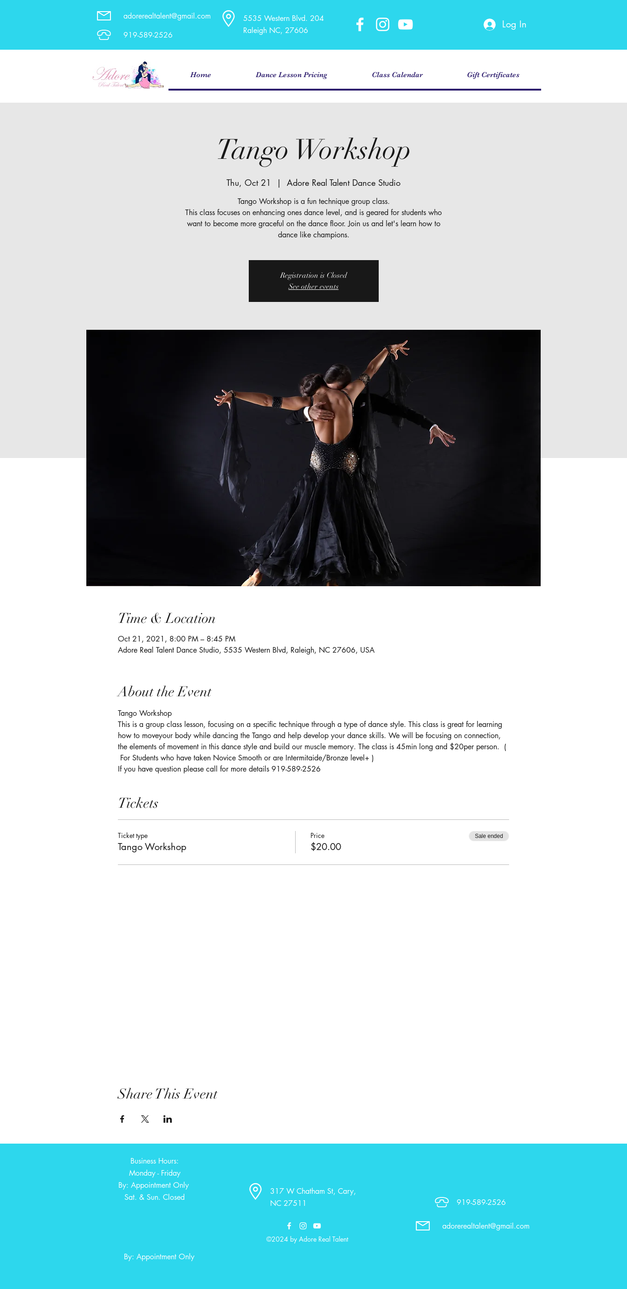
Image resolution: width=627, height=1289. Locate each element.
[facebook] (360, 24)
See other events (314, 286)
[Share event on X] (145, 1119)
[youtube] (405, 24)
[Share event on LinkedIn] (167, 1119)
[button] (291, 75)
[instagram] (383, 24)
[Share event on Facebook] (122, 1119)
